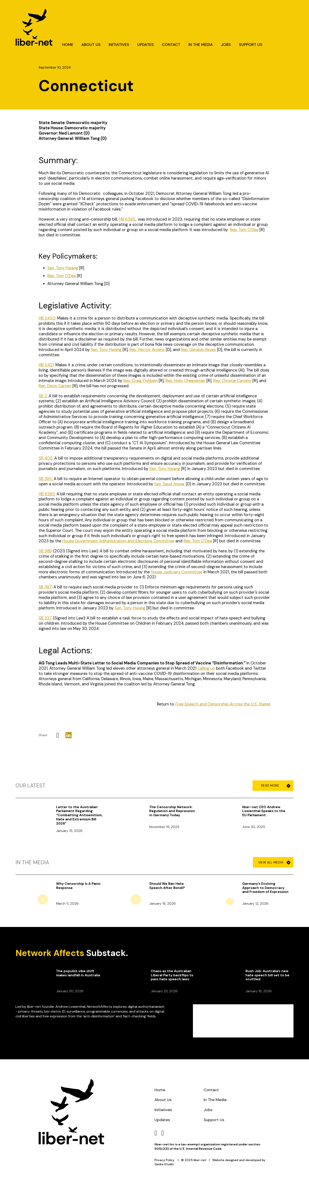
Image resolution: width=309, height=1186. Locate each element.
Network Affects (49, 953)
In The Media (200, 45)
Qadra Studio (164, 1164)
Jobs (226, 45)
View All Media (274, 862)
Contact (171, 45)
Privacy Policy (164, 1160)
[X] (57, 735)
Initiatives (119, 45)
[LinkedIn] (68, 735)
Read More (274, 785)
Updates (145, 45)
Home (67, 45)
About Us (91, 45)
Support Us (250, 45)
